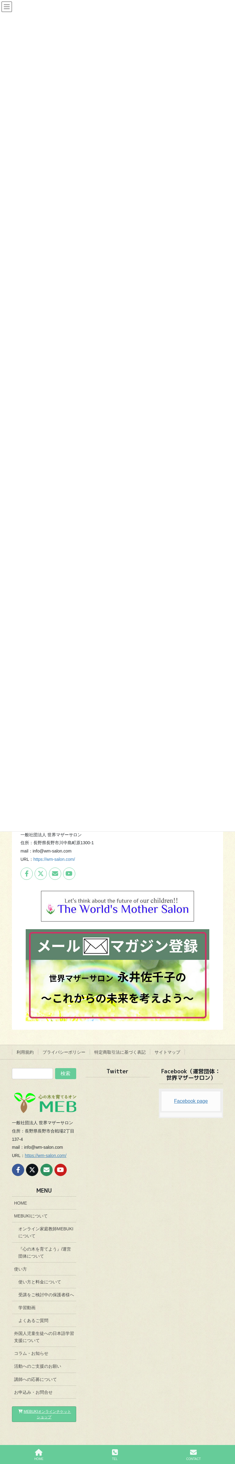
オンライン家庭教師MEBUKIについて (45, 1232)
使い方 (20, 1269)
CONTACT (193, 1455)
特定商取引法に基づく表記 (120, 1052)
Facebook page (191, 1101)
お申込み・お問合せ (33, 1392)
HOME (20, 1203)
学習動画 (26, 1307)
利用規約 (25, 1052)
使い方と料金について (39, 1281)
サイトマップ (167, 1052)
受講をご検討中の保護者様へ (46, 1294)
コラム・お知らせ (31, 1353)
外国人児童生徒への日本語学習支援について (44, 1337)
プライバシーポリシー (64, 1052)
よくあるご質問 (33, 1320)
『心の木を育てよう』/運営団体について (44, 1253)
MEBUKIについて (31, 1215)
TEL (115, 1455)
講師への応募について (35, 1379)
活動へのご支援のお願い (37, 1366)
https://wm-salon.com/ (54, 859)
